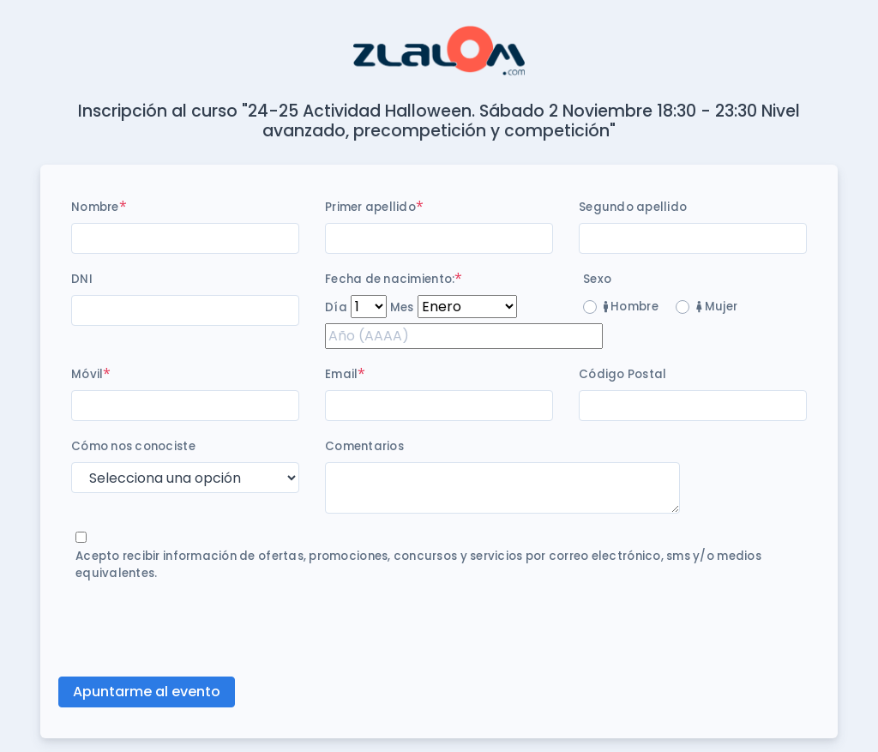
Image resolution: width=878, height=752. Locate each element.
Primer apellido (370, 207)
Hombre (631, 306)
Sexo (597, 279)
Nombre (95, 207)
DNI (82, 279)
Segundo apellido (633, 207)
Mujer (716, 306)
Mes (402, 307)
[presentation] (201, 629)
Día (336, 307)
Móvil (87, 374)
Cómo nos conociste (133, 446)
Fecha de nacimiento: (389, 279)
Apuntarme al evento (146, 691)
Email (341, 374)
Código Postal (622, 374)
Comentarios (364, 446)
